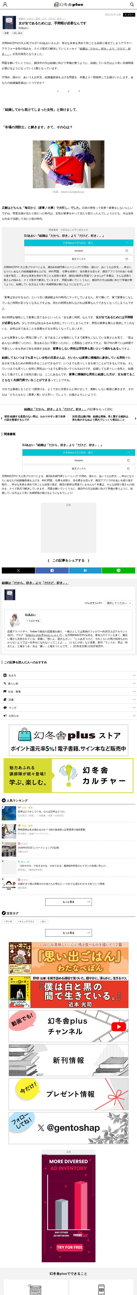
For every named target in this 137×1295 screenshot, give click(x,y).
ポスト (129, 14)
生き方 (12, 675)
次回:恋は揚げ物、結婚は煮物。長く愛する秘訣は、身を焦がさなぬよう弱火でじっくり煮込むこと (101, 418)
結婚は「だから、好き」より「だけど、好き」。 (42, 18)
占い (44, 921)
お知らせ (14, 715)
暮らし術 (13, 683)
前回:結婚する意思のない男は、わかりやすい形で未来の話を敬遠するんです (34, 418)
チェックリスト (26, 921)
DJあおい (30, 614)
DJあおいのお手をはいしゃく (42, 635)
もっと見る (68, 902)
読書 (11, 699)
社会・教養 (14, 691)
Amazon (78, 250)
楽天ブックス (79, 259)
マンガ (12, 707)
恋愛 (6, 33)
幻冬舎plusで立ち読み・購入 (78, 243)
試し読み (18, 33)
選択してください (117, 603)
